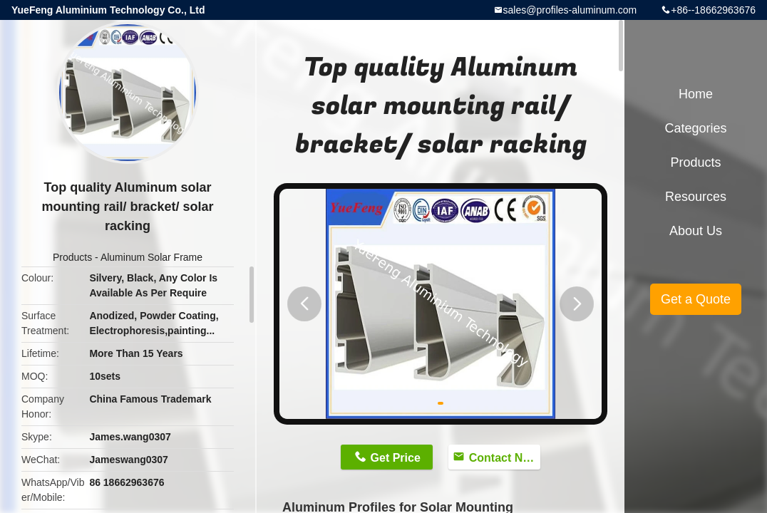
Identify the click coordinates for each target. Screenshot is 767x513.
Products (72, 257)
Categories (695, 128)
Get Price (396, 458)
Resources (695, 197)
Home (696, 94)
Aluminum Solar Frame (151, 257)
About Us (695, 231)
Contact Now (504, 458)
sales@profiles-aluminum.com (570, 10)
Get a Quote (696, 299)
